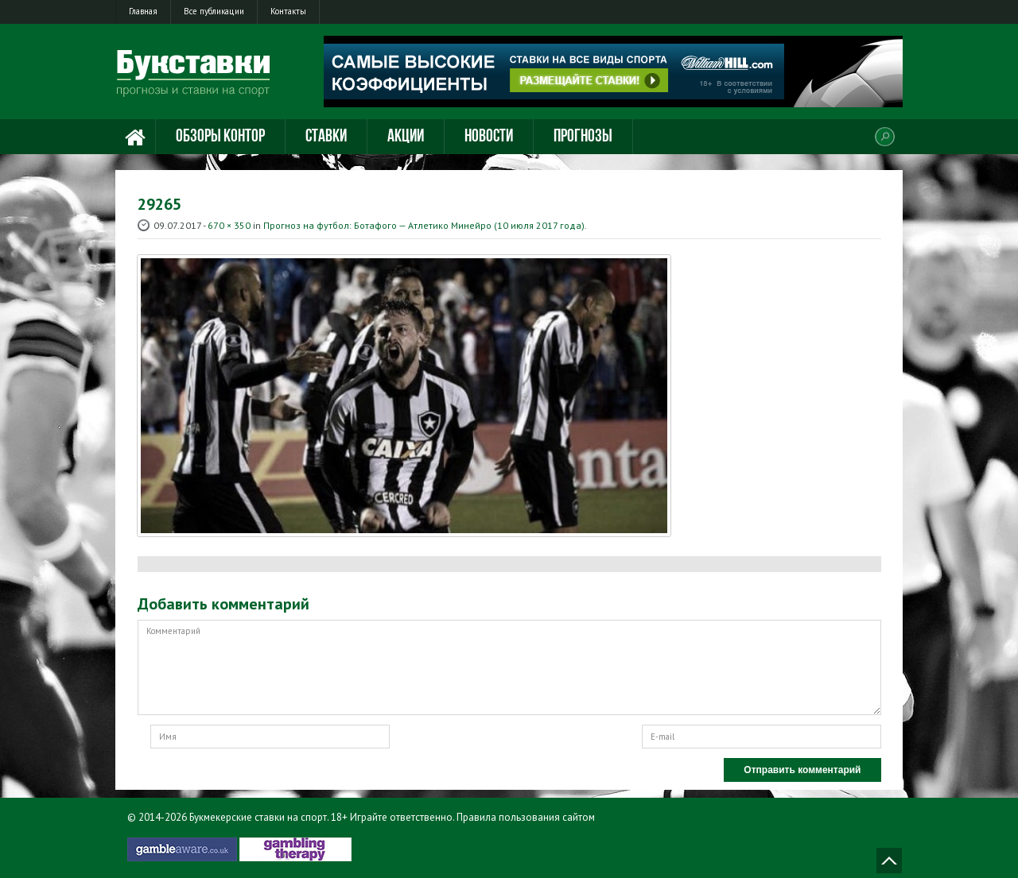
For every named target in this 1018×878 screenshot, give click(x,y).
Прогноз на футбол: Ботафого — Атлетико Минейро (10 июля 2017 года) (424, 225)
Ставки (326, 137)
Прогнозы (583, 137)
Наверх (889, 860)
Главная (143, 11)
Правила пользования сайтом (526, 817)
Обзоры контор (220, 137)
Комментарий (509, 667)
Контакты (288, 11)
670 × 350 (229, 225)
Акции (405, 137)
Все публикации (214, 11)
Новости (488, 137)
